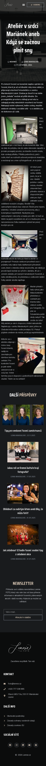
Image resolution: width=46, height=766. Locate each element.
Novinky (13, 61)
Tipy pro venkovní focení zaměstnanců (23, 431)
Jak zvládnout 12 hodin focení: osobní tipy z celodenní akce (23, 552)
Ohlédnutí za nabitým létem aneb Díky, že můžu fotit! (23, 511)
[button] (24, 5)
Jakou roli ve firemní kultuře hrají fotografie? (23, 470)
